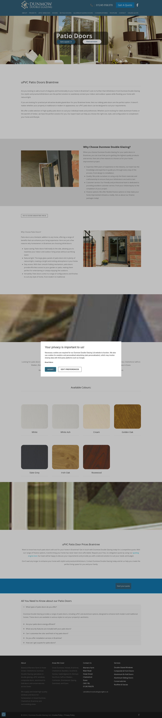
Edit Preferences (70, 369)
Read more (49, 362)
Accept (50, 369)
